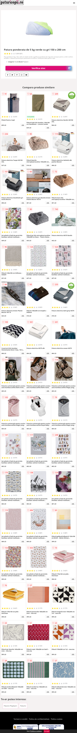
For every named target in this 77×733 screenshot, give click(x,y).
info (23, 125)
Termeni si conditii (21, 719)
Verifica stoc (52, 68)
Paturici (23, 706)
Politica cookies (56, 719)
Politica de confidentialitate (39, 719)
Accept (46, 731)
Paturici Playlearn (10, 706)
